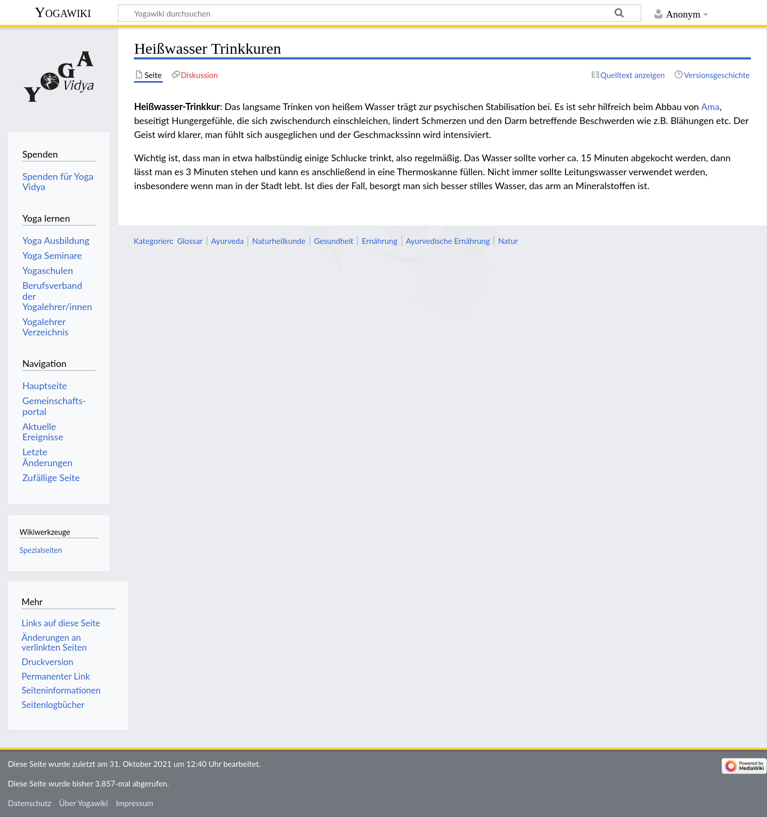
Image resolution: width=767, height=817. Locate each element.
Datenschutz (29, 803)
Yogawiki (63, 12)
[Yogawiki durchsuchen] (379, 13)
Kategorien (152, 240)
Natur (508, 240)
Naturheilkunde (278, 240)
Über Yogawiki (83, 803)
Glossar (190, 240)
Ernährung (379, 240)
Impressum (135, 803)
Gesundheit (334, 240)
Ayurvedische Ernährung (447, 240)
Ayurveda (227, 240)
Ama (710, 106)
